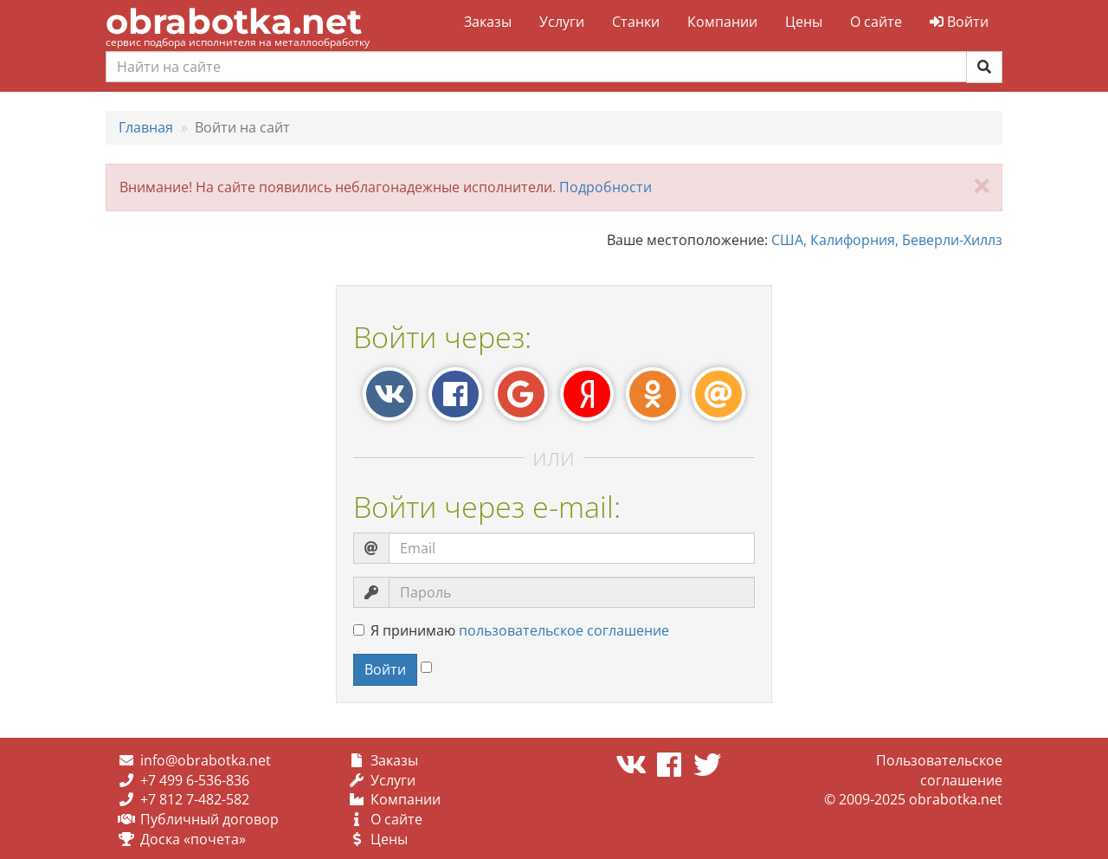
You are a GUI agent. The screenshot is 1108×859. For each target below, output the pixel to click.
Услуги (561, 21)
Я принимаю (511, 630)
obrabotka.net (234, 21)
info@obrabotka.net (205, 760)
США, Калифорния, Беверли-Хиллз (886, 239)
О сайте (876, 21)
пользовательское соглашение (564, 630)
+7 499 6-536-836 (194, 780)
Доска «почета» (193, 839)
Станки (636, 21)
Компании (722, 21)
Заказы (488, 21)
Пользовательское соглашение (939, 770)
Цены (803, 21)
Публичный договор (209, 819)
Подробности (605, 187)
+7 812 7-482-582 (194, 799)
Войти (959, 21)
